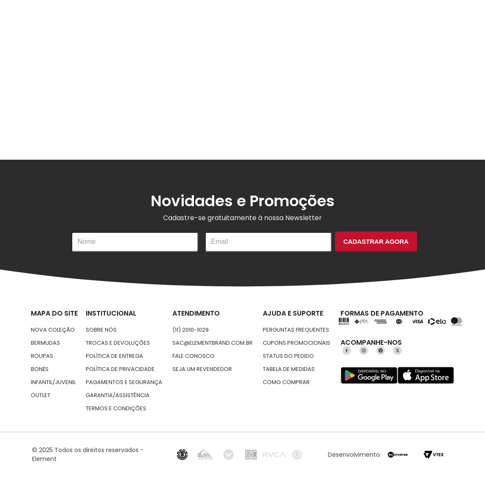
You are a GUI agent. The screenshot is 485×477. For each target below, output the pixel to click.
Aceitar (409, 387)
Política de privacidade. (233, 397)
